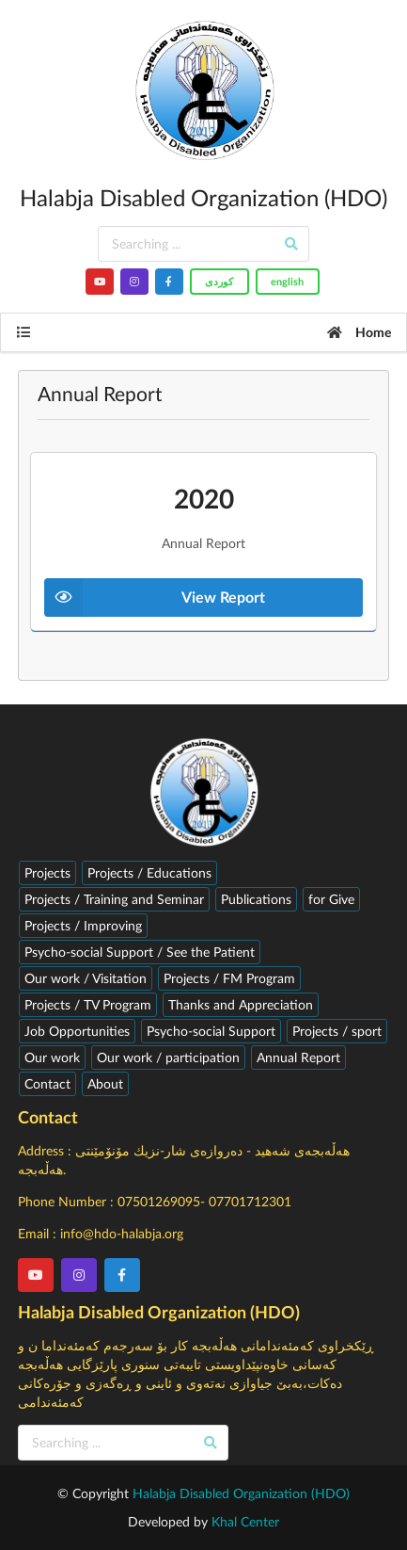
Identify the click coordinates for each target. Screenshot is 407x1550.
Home (358, 332)
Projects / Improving (83, 925)
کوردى (219, 281)
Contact (47, 1083)
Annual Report (298, 1057)
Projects (47, 872)
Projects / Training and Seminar (114, 899)
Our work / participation (168, 1057)
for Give (331, 899)
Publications (256, 899)
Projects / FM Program (229, 978)
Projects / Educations (149, 872)
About (105, 1083)
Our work (52, 1057)
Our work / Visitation (85, 978)
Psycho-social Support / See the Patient (139, 952)
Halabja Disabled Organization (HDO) (241, 1493)
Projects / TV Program (87, 1004)
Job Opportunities (77, 1031)
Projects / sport (337, 1031)
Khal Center (245, 1521)
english (287, 281)
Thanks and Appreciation (240, 1004)
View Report (154, 597)
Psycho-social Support (211, 1031)
